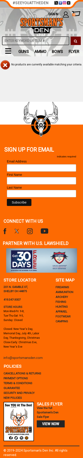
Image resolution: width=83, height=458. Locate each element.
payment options (16, 378)
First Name (14, 174)
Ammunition (64, 292)
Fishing (61, 301)
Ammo (40, 51)
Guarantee (12, 388)
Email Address (18, 161)
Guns (23, 51)
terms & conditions (18, 383)
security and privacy (19, 393)
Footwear (63, 316)
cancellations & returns (22, 373)
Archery (62, 297)
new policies (13, 397)
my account (66, 14)
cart (73, 14)
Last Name (14, 187)
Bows (57, 51)
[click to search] (76, 41)
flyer (74, 51)
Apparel (61, 311)
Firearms (62, 287)
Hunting (62, 306)
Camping (62, 321)
